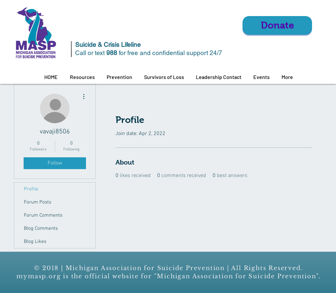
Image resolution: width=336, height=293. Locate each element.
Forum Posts (37, 202)
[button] (82, 77)
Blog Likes (35, 241)
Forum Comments (43, 215)
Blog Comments (41, 228)
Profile (31, 189)
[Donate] (277, 25)
